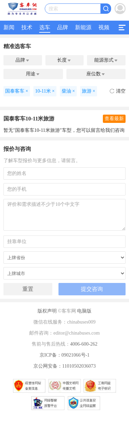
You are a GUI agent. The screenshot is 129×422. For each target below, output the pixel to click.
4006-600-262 (83, 344)
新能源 (83, 27)
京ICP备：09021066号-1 (64, 355)
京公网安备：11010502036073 (64, 366)
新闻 (8, 27)
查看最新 (114, 118)
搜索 (53, 8)
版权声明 (47, 311)
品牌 (62, 27)
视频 (103, 27)
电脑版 (84, 311)
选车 (44, 27)
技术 (26, 27)
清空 (118, 91)
